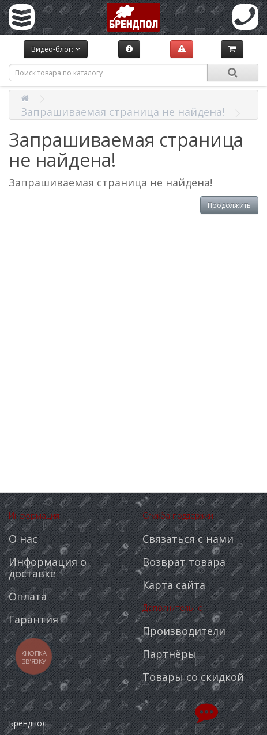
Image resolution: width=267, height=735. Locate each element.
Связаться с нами (188, 539)
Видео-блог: (55, 49)
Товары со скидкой (193, 677)
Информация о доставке (48, 567)
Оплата (28, 596)
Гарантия (33, 619)
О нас (23, 539)
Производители (183, 631)
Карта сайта (173, 585)
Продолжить (229, 205)
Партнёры (169, 654)
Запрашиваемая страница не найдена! (122, 112)
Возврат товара (183, 562)
